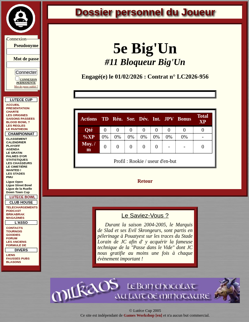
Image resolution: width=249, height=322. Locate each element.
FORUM (11, 238)
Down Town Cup (17, 192)
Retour (145, 181)
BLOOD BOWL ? (18, 122)
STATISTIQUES (16, 159)
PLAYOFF (13, 145)
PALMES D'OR (16, 156)
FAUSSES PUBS (17, 258)
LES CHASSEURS (19, 163)
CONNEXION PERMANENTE (26, 81)
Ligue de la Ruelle (19, 188)
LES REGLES (15, 125)
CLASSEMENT (16, 138)
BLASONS (13, 262)
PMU (9, 177)
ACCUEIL (13, 104)
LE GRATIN (14, 152)
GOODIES (13, 234)
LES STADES (15, 173)
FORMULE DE (16, 245)
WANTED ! (13, 170)
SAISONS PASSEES (20, 118)
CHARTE (12, 111)
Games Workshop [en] (143, 315)
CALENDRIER (16, 142)
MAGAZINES (15, 217)
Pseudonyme (26, 45)
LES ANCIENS (16, 241)
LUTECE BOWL (22, 197)
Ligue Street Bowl (19, 185)
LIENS (10, 255)
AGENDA (12, 149)
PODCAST (13, 210)
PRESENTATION (17, 108)
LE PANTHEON (16, 129)
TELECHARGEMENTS (22, 207)
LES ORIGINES (16, 115)
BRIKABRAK (15, 214)
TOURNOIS (14, 231)
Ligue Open (14, 181)
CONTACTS (14, 228)
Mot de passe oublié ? (26, 86)
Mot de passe (26, 58)
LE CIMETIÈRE (16, 166)
